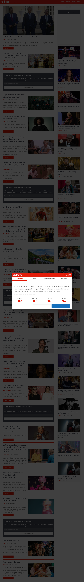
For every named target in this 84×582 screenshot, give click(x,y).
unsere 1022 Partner (23, 285)
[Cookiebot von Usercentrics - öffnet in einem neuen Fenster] (65, 275)
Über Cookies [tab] (64, 278)
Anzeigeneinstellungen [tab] (49, 278)
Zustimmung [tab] (20, 278)
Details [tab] (34, 278)
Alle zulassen (61, 306)
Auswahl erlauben (42, 306)
